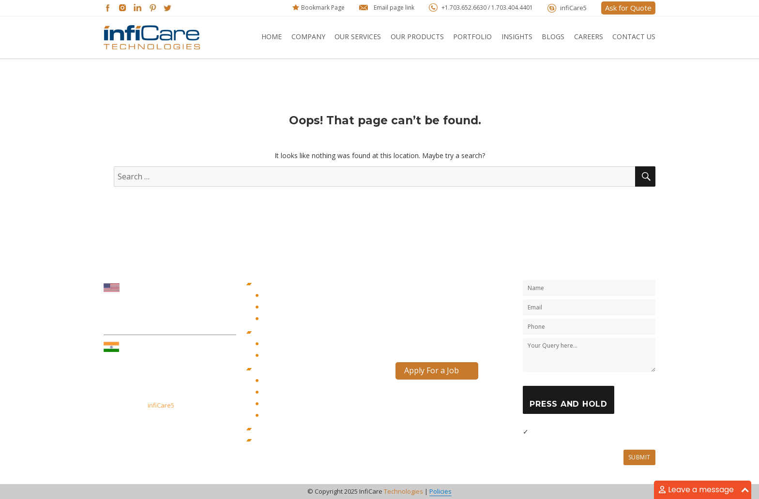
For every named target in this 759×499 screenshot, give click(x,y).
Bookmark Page (323, 7)
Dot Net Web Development (298, 381)
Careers (588, 36)
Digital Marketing (282, 332)
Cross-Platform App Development (308, 319)
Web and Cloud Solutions (295, 369)
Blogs (553, 36)
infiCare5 (573, 7)
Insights (516, 36)
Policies (440, 491)
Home (271, 36)
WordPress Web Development (303, 415)
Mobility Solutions (283, 284)
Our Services (357, 36)
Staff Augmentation (286, 440)
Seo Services (278, 356)
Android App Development (298, 307)
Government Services (289, 429)
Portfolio (472, 36)
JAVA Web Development (294, 392)
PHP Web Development (293, 404)
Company (308, 36)
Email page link (394, 7)
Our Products (417, 36)
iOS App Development (291, 296)
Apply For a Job (431, 370)
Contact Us (633, 36)
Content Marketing (286, 344)
